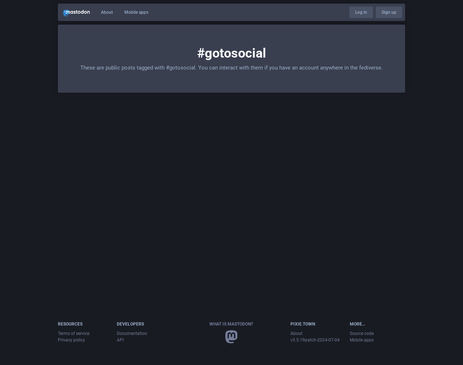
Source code (362, 333)
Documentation (132, 333)
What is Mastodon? (231, 324)
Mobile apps (136, 12)
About (107, 12)
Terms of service (73, 333)
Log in (361, 12)
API (120, 340)
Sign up (389, 12)
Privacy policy (71, 340)
